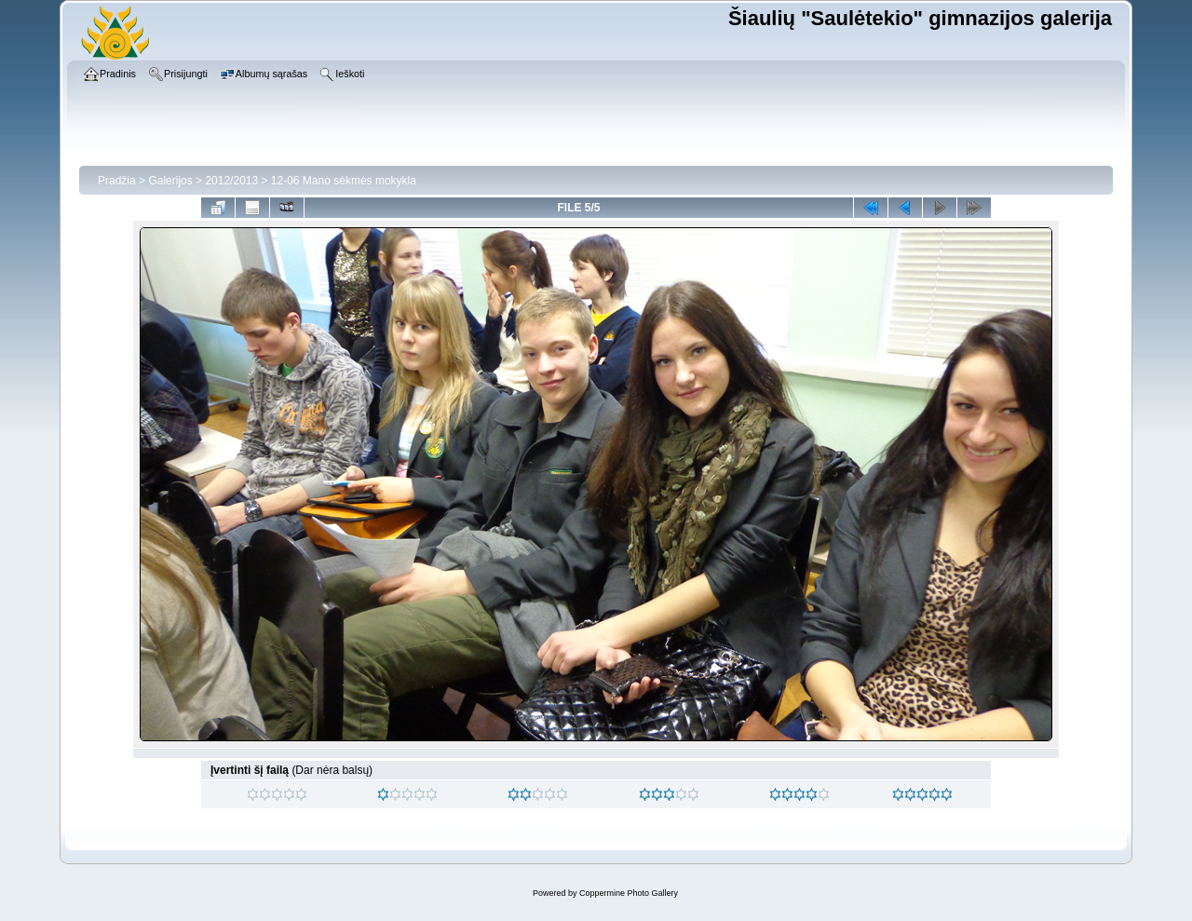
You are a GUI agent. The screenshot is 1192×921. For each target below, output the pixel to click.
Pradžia (117, 180)
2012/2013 (231, 180)
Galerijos (170, 180)
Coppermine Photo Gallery (628, 893)
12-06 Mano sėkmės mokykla (343, 180)
